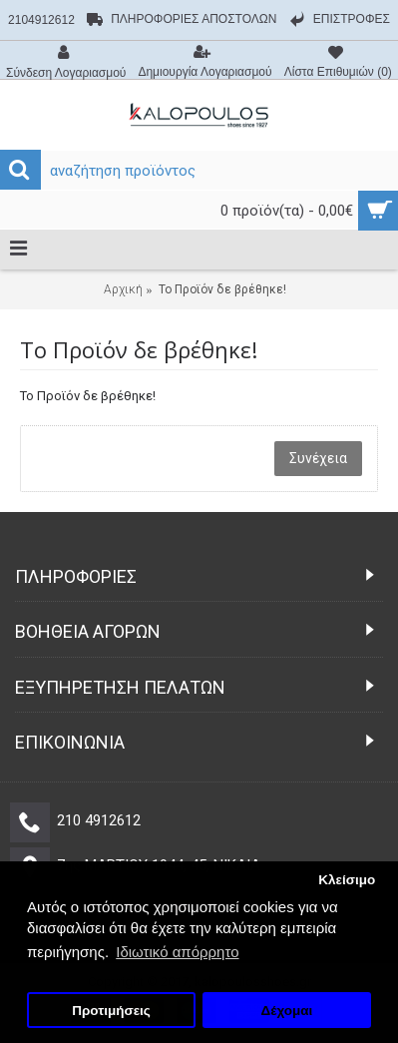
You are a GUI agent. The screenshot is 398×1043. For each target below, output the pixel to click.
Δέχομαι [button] (287, 1010)
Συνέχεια (318, 458)
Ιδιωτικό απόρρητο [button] (177, 951)
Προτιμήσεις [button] (111, 1010)
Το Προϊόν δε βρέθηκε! (222, 289)
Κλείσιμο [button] (346, 879)
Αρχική (123, 289)
